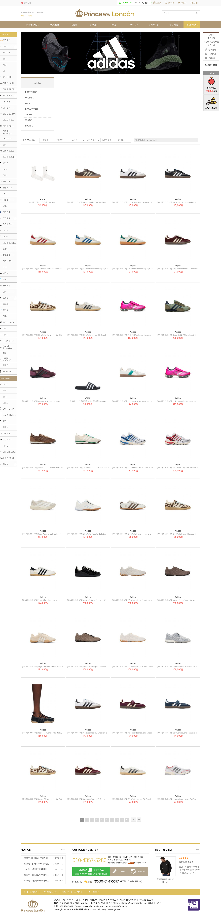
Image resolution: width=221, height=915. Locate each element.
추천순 (74, 140)
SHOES (28, 114)
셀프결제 (212, 50)
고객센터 (196, 3)
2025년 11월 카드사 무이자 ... (36, 875)
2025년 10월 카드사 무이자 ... (36, 881)
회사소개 (33, 892)
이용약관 (65, 892)
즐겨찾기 (27, 3)
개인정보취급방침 (49, 892)
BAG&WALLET (32, 109)
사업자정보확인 (93, 892)
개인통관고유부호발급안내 (211, 43)
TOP (210, 73)
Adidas (37, 83)
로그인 (158, 3)
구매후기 (212, 58)
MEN (27, 103)
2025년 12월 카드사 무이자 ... (36, 869)
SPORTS (29, 126)
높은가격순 (106, 140)
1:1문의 (131, 863)
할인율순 (121, 140)
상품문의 (212, 54)
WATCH (29, 120)
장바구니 (184, 3)
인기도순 (60, 140)
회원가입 (171, 3)
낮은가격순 (91, 140)
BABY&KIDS (31, 92)
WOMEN (29, 98)
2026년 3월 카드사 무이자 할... (36, 858)
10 (127, 820)
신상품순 (44, 140)
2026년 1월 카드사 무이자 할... (36, 864)
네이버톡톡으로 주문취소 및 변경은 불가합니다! (91, 871)
